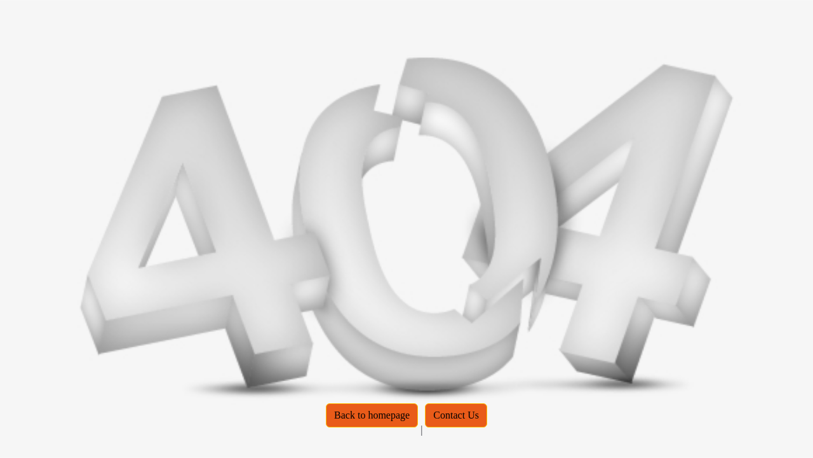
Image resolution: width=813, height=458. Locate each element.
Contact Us (456, 415)
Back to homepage (372, 415)
